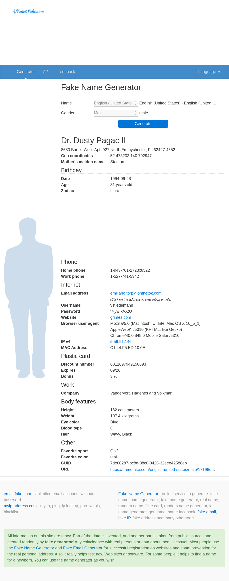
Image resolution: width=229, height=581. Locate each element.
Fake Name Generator (138, 494)
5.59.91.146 (120, 341)
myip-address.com (20, 506)
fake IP (124, 518)
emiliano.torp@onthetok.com (135, 293)
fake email (206, 512)
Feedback (66, 71)
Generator (26, 71)
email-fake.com (18, 494)
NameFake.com (28, 11)
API (46, 71)
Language (209, 71)
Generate (143, 123)
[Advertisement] (143, 31)
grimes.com (120, 317)
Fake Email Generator (82, 548)
